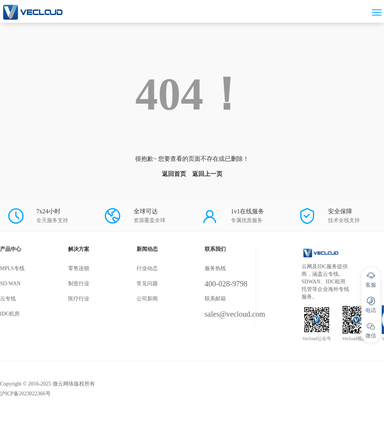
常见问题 (147, 283)
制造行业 (78, 283)
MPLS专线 (12, 268)
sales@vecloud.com (235, 314)
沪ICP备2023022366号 (25, 393)
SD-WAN (10, 283)
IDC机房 (10, 314)
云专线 (8, 299)
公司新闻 (147, 299)
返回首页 (174, 174)
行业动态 (147, 268)
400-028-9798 (226, 284)
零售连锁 (78, 268)
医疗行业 (78, 299)
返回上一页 (207, 174)
